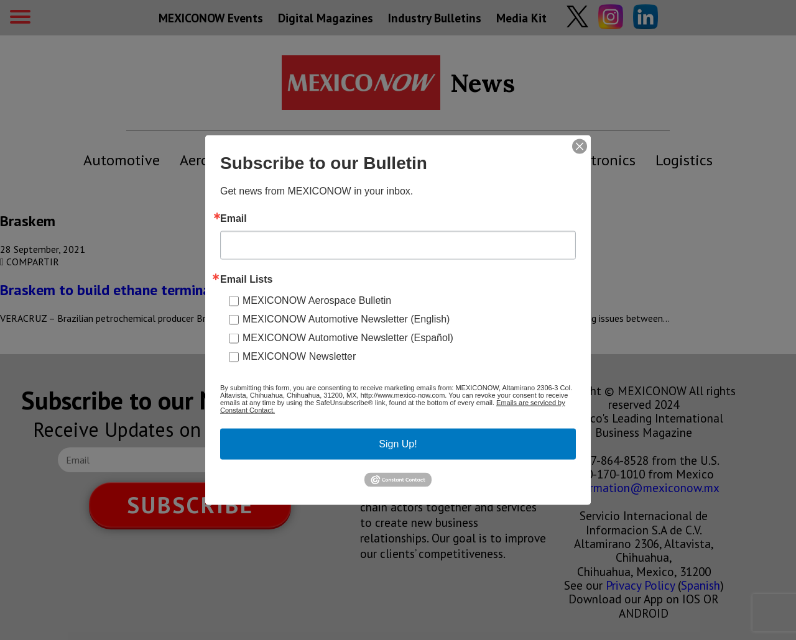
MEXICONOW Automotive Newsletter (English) (346, 319)
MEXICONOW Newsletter (299, 356)
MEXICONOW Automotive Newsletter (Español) (348, 337)
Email (233, 219)
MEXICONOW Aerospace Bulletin (317, 300)
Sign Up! (398, 444)
